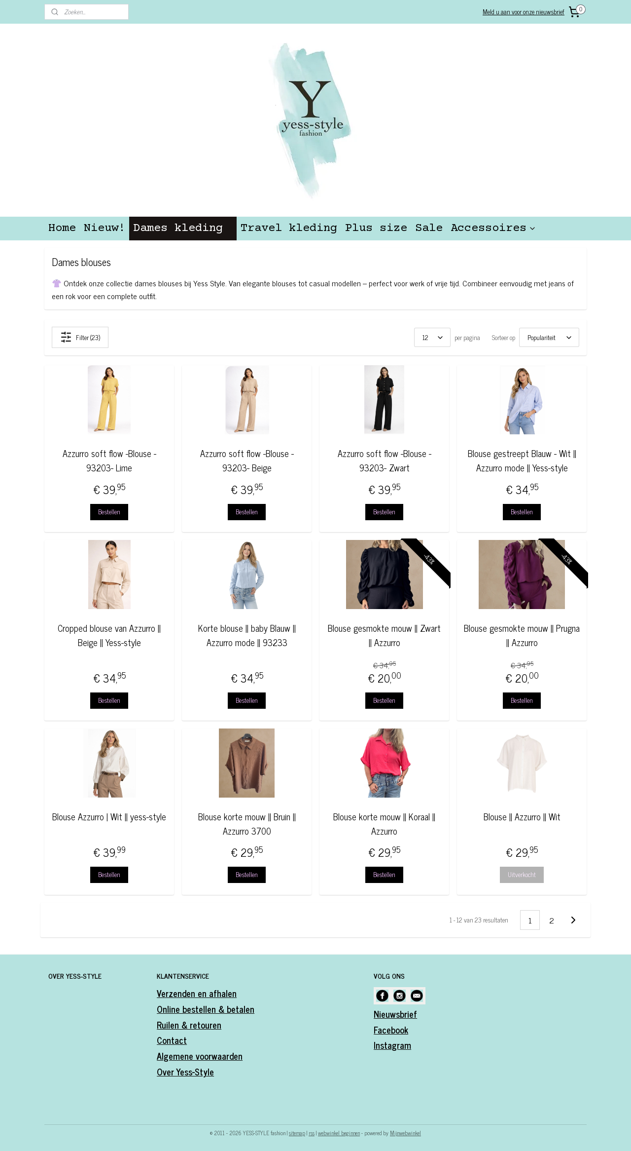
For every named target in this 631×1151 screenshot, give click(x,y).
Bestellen (109, 511)
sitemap (297, 1132)
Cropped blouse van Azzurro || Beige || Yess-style (109, 635)
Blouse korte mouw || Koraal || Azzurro (384, 823)
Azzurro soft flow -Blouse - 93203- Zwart (384, 460)
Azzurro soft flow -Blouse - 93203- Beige (246, 460)
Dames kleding (183, 228)
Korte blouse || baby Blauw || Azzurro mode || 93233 (246, 635)
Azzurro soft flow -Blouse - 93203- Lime (109, 460)
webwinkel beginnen (339, 1132)
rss (312, 1132)
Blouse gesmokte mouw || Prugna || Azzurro (522, 635)
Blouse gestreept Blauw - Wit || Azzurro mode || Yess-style (521, 460)
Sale (429, 228)
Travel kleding (289, 228)
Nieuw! (104, 228)
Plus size (376, 228)
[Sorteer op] (549, 337)
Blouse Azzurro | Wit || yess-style (109, 816)
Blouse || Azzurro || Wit (521, 816)
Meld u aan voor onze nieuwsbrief (523, 11)
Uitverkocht (522, 874)
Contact (172, 1040)
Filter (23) (80, 337)
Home (62, 228)
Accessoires (493, 228)
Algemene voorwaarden (200, 1055)
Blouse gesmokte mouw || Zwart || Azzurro (384, 635)
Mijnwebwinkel (405, 1132)
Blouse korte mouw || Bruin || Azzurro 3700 (246, 823)
